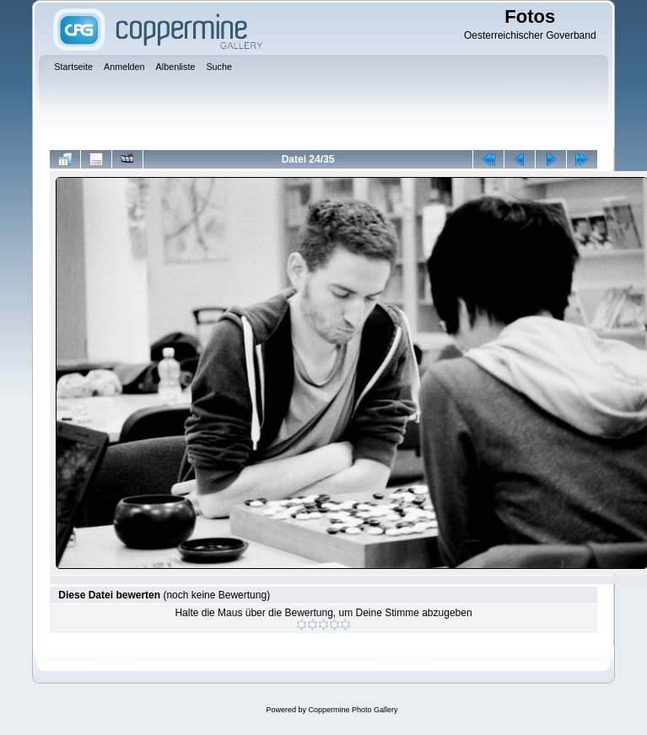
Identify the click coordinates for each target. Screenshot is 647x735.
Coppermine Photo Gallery (352, 709)
